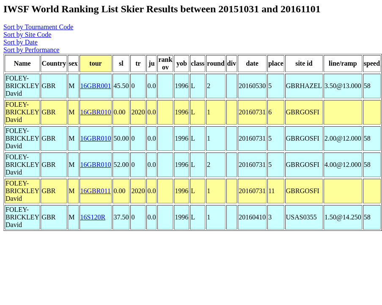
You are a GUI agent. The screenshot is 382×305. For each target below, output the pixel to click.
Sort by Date (20, 42)
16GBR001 (95, 85)
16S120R (93, 217)
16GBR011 (95, 190)
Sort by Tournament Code (38, 26)
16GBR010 (95, 112)
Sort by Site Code (27, 34)
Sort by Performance (31, 49)
